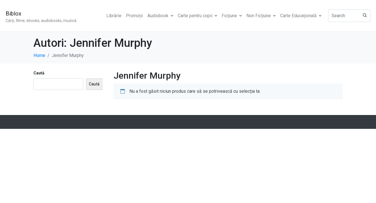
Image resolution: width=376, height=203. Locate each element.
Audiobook (160, 15)
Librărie (113, 15)
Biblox (13, 13)
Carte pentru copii (197, 15)
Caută (38, 73)
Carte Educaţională (300, 15)
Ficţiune (232, 15)
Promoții (134, 15)
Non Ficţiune (261, 15)
